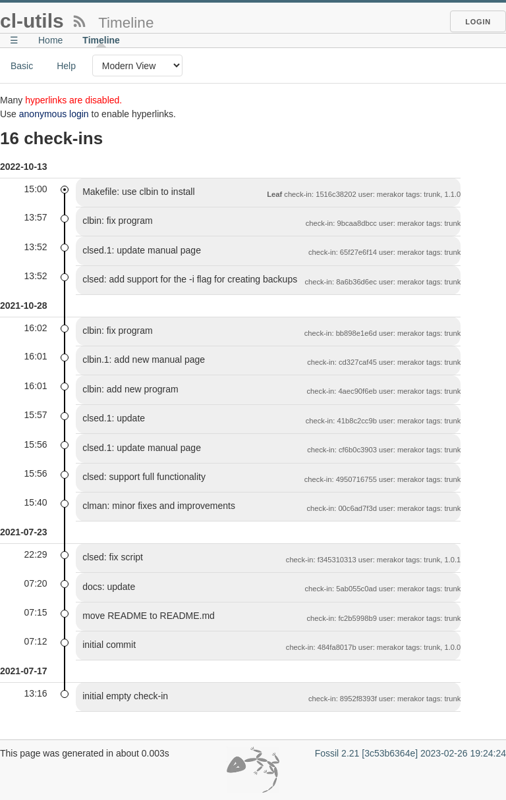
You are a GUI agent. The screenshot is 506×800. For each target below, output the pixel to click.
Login (478, 22)
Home (50, 40)
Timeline (101, 40)
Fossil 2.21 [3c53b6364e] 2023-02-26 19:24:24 (410, 753)
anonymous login (54, 114)
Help (66, 66)
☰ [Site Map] (14, 40)
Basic (22, 66)
